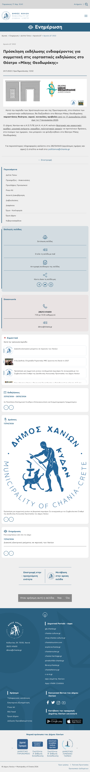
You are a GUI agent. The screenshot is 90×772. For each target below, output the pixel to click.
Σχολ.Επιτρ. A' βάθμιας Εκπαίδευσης (38, 748)
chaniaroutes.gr (52, 652)
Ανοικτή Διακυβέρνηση (15, 195)
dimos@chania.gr (45, 327)
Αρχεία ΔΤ (37, 36)
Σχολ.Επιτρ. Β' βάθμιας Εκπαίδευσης (53, 748)
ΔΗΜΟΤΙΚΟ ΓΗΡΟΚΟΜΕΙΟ (23, 747)
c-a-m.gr (49, 674)
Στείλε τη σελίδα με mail (45, 251)
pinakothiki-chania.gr (54, 661)
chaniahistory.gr (52, 670)
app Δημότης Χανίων (55, 679)
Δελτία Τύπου (26, 36)
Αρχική (4, 36)
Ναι (59, 598)
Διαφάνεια (10, 205)
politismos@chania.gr (59, 149)
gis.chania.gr (50, 629)
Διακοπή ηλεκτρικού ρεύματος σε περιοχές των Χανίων (29, 543)
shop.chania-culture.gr (55, 638)
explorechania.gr (53, 647)
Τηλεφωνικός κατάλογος (18, 698)
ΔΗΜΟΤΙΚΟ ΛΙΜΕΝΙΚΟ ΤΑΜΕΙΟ (67, 748)
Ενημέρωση (14, 36)
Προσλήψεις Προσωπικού (16, 185)
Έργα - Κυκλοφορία (14, 210)
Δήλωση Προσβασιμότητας (19, 721)
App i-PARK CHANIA (54, 683)
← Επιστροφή (45, 160)
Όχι (68, 598)
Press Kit (9, 190)
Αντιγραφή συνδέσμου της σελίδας (45, 264)
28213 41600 (45, 312)
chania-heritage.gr (53, 656)
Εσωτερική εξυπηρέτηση (18, 703)
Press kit (11, 707)
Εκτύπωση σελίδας (45, 238)
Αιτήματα (78, 4)
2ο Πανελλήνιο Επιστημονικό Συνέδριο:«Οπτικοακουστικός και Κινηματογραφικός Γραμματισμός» (40, 402)
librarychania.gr (52, 665)
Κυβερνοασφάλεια (13, 221)
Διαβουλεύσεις (12, 200)
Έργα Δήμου (11, 216)
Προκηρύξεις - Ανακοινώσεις (18, 180)
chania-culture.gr (53, 633)
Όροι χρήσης (63, 765)
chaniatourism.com (53, 642)
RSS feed (11, 712)
